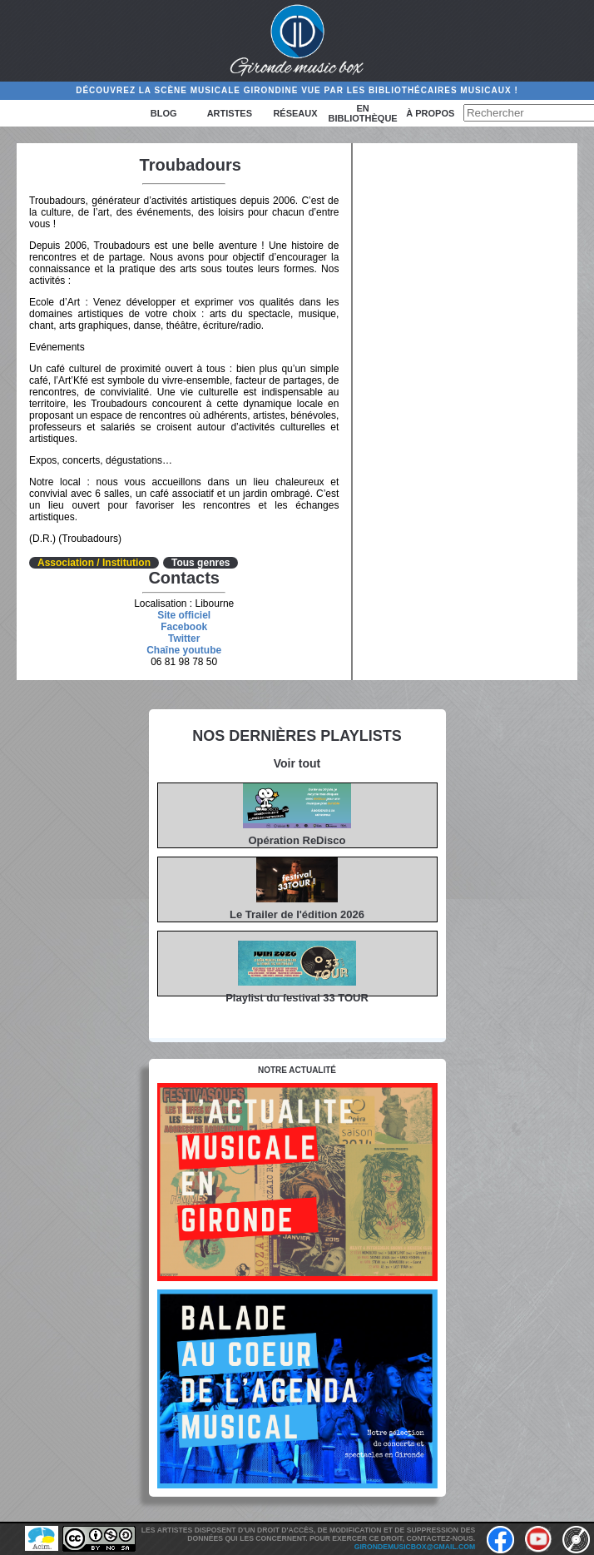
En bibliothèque (363, 113)
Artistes (229, 113)
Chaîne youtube (183, 650)
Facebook (184, 627)
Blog (164, 113)
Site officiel (183, 615)
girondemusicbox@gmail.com (414, 1547)
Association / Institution (94, 563)
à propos (430, 113)
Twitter (184, 638)
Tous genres (200, 563)
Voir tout (297, 763)
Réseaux (295, 113)
